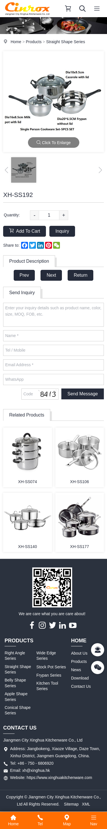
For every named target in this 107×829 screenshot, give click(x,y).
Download (80, 678)
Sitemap (71, 804)
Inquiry (62, 231)
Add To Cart (24, 231)
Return (80, 275)
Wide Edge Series (46, 656)
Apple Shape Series (16, 697)
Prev (24, 275)
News (76, 669)
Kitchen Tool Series (47, 686)
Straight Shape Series (65, 41)
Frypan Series (49, 675)
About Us (79, 653)
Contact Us (81, 686)
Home (16, 41)
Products (33, 41)
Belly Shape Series (15, 683)
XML (86, 804)
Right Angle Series (15, 656)
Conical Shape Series (18, 710)
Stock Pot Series (51, 667)
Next (51, 275)
